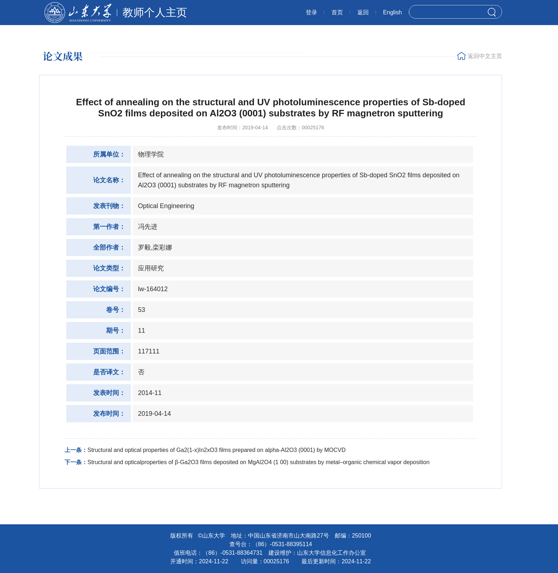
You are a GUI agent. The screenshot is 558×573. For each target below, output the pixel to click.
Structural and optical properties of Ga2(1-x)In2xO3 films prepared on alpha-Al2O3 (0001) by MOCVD (216, 450)
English (392, 12)
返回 (363, 12)
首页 (337, 12)
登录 (311, 12)
